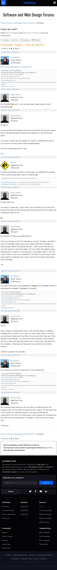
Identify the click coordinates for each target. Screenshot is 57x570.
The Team (5, 506)
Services (42, 502)
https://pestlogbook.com (8, 80)
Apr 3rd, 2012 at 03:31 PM (9, 89)
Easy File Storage (45, 514)
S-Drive (41, 506)
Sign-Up (46, 483)
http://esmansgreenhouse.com (10, 76)
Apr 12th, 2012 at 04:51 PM (10, 187)
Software (24, 502)
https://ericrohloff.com (7, 86)
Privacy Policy (35, 566)
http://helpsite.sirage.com (9, 184)
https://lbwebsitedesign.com (9, 182)
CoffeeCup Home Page (20, 555)
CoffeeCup (6, 502)
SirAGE (13, 163)
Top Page (8, 555)
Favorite (36, 40)
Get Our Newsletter (8, 514)
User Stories (6, 548)
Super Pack (24, 514)
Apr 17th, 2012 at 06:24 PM (10, 221)
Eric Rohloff (15, 57)
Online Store (33, 555)
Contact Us (6, 518)
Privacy (36, 558)
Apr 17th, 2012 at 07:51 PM (10, 271)
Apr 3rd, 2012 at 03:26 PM (10, 52)
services (49, 467)
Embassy (5, 540)
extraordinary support (9, 472)
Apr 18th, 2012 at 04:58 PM (10, 392)
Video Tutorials (7, 536)
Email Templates (44, 536)
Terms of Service (47, 566)
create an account (33, 33)
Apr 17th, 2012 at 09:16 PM (10, 355)
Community (6, 528)
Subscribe (25, 40)
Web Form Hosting (45, 518)
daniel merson (16, 95)
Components (43, 544)
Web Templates (44, 532)
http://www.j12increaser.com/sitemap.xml (16, 67)
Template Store (45, 528)
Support (5, 532)
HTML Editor (41, 464)
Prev (4, 49)
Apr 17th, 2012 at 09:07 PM (10, 311)
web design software (35, 467)
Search (5, 40)
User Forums (6, 544)
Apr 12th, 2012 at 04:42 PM (10, 157)
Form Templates (44, 540)
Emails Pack (24, 506)
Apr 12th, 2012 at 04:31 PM (10, 110)
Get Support (15, 558)
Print (14, 40)
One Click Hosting (45, 510)
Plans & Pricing (44, 522)
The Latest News (8, 510)
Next (17, 49)
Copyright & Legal (26, 558)
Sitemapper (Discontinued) (24, 23)
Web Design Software (45, 555)
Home (3, 23)
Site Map (43, 558)
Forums (9, 23)
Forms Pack (24, 510)
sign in (8, 33)
